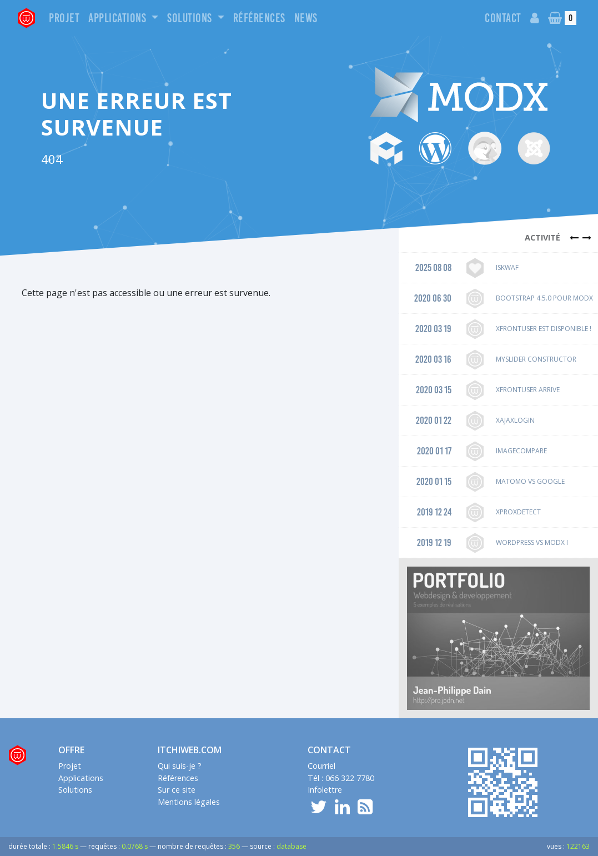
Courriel (321, 765)
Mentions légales (189, 802)
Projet (64, 18)
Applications (118, 18)
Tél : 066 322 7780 (341, 778)
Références (259, 18)
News (306, 18)
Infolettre (325, 789)
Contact (503, 18)
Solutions (190, 18)
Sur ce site (176, 789)
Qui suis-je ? (180, 765)
